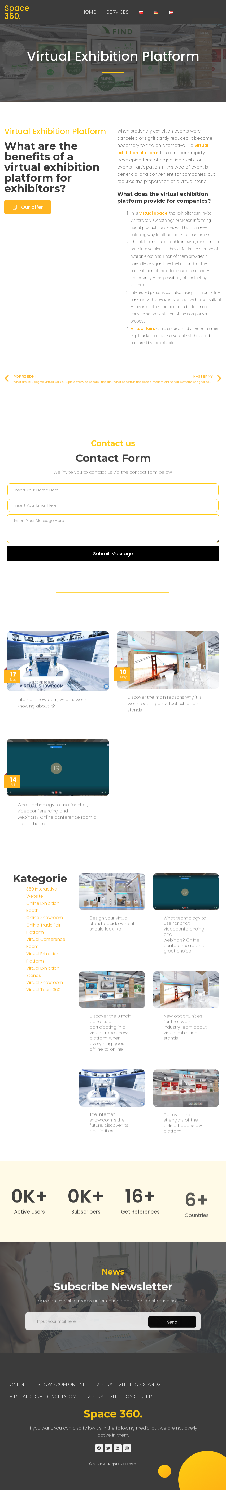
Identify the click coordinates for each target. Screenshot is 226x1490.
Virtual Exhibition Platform (113, 56)
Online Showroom (44, 1000)
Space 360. (16, 12)
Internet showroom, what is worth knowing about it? (53, 844)
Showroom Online (62, 1384)
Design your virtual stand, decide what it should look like (112, 1093)
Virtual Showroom (44, 1065)
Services (117, 12)
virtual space (153, 213)
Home (89, 12)
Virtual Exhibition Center (119, 1396)
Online (18, 1384)
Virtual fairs (143, 328)
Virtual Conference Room (43, 1396)
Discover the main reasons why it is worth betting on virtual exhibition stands (165, 845)
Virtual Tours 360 (43, 1072)
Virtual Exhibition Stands (128, 1384)
